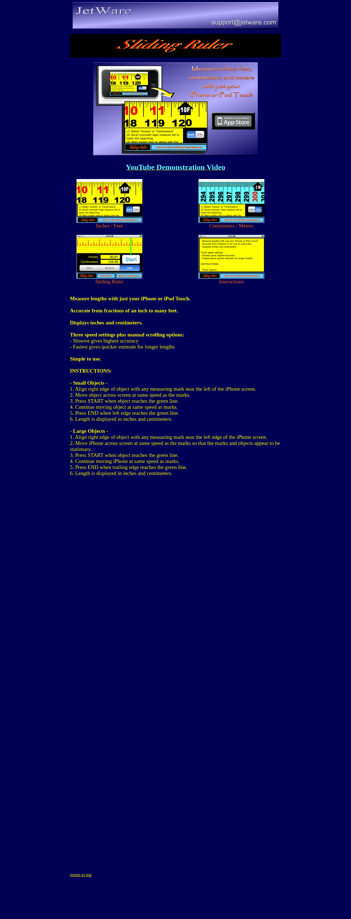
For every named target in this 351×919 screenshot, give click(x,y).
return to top (81, 874)
